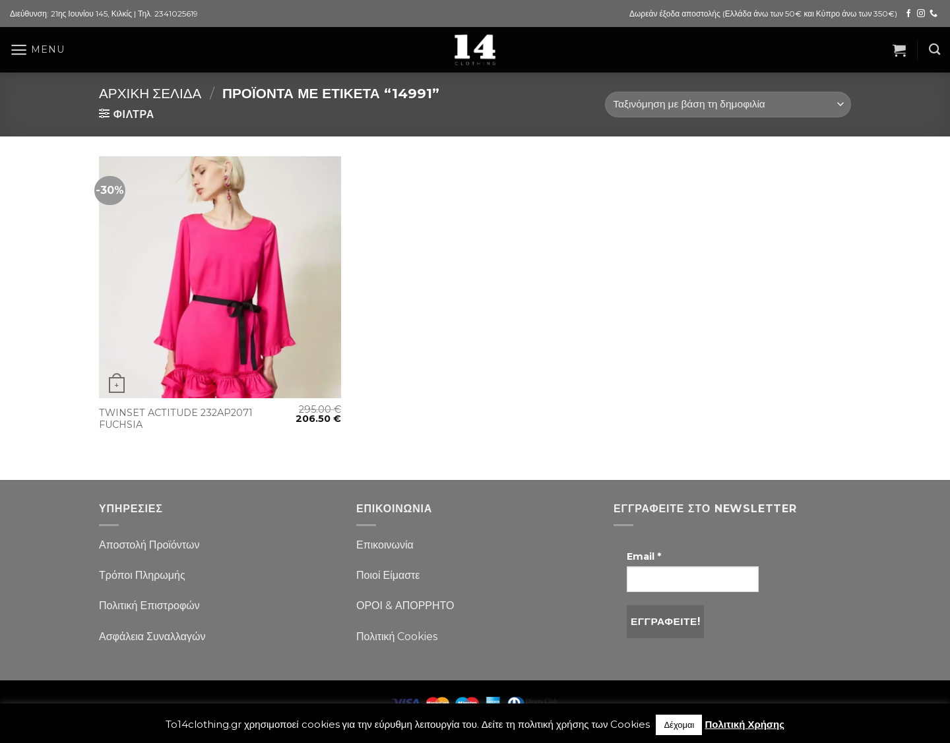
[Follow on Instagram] (921, 13)
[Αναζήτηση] (934, 49)
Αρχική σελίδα (150, 93)
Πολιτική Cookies (396, 636)
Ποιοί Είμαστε (388, 575)
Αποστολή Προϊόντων (149, 545)
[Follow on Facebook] (908, 13)
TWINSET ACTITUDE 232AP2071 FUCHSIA (176, 419)
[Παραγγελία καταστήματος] (728, 104)
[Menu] (37, 49)
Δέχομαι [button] (679, 724)
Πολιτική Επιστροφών (149, 605)
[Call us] (933, 13)
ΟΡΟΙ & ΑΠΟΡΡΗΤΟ (405, 605)
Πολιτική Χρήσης (744, 724)
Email (644, 556)
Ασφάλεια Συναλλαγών (152, 636)
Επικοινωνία (385, 545)
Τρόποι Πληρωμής (142, 575)
